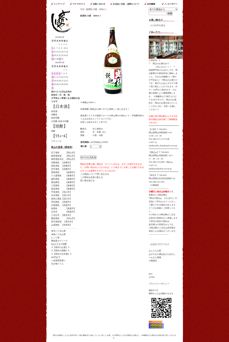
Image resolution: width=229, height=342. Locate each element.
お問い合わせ (98, 4)
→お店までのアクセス (159, 244)
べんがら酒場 (155, 257)
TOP (82, 9)
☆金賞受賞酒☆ (58, 260)
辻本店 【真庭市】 (63, 211)
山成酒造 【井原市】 (61, 225)
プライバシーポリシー (159, 283)
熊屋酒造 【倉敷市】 (63, 172)
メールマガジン (168, 4)
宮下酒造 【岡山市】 (63, 152)
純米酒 (54, 111)
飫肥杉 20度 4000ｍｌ (96, 9)
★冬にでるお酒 (58, 231)
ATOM (152, 277)
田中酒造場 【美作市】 (62, 221)
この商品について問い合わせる (94, 174)
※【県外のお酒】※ (60, 247)
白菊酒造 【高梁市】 (61, 205)
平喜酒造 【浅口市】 (61, 192)
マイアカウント (77, 4)
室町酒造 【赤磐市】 (61, 166)
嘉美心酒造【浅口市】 (61, 198)
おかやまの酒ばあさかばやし (162, 254)
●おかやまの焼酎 (59, 244)
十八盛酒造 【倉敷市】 (63, 175)
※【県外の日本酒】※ (61, 254)
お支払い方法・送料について (125, 4)
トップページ (59, 4)
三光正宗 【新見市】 (61, 215)
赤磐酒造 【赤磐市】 (61, 162)
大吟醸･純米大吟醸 (60, 121)
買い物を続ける (87, 180)
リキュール (56, 141)
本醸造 (54, 114)
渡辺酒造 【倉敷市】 (63, 189)
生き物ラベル (57, 264)
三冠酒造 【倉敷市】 (63, 185)
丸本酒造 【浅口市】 (61, 195)
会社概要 (150, 4)
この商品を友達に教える (91, 177)
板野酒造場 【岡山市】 (63, 156)
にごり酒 (55, 237)
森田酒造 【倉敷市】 (63, 179)
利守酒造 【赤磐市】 (61, 169)
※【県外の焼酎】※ (60, 250)
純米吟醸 (55, 118)
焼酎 (53, 131)
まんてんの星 (155, 251)
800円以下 (55, 257)
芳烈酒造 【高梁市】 (61, 202)
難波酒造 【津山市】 (63, 218)
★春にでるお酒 (58, 234)
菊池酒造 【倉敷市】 (63, 182)
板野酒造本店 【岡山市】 (63, 159)
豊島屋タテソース (59, 241)
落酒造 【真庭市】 (63, 208)
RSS (150, 274)
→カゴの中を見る (157, 25)
